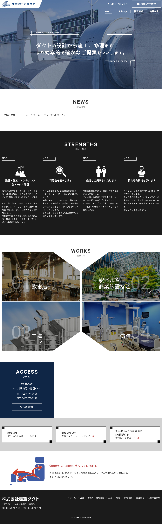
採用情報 (138, 11)
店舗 (82, 498)
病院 (118, 498)
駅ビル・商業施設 (96, 498)
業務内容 (122, 11)
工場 (110, 498)
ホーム (108, 11)
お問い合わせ (146, 4)
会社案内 (154, 11)
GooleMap (27, 406)
